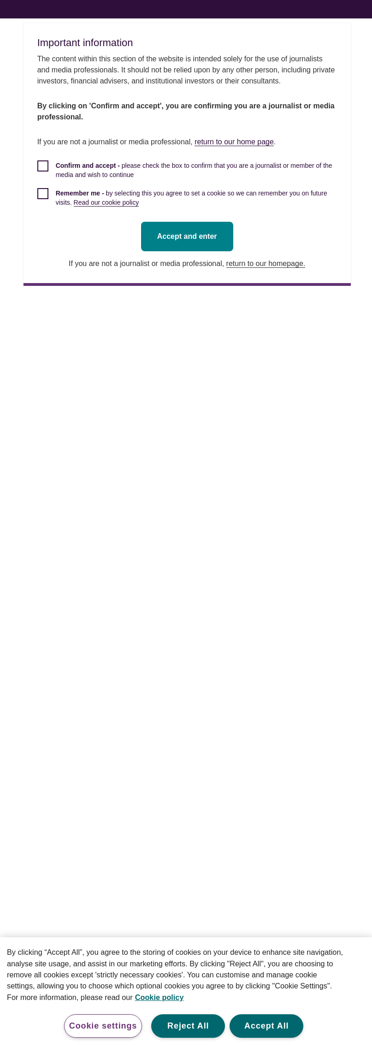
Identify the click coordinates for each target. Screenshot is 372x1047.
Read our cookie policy (107, 202)
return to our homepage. (267, 263)
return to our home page (235, 142)
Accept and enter (188, 236)
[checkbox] (188, 175)
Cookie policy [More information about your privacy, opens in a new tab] (159, 997)
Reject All (188, 1025)
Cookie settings (103, 1025)
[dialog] (188, 154)
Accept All (266, 1025)
